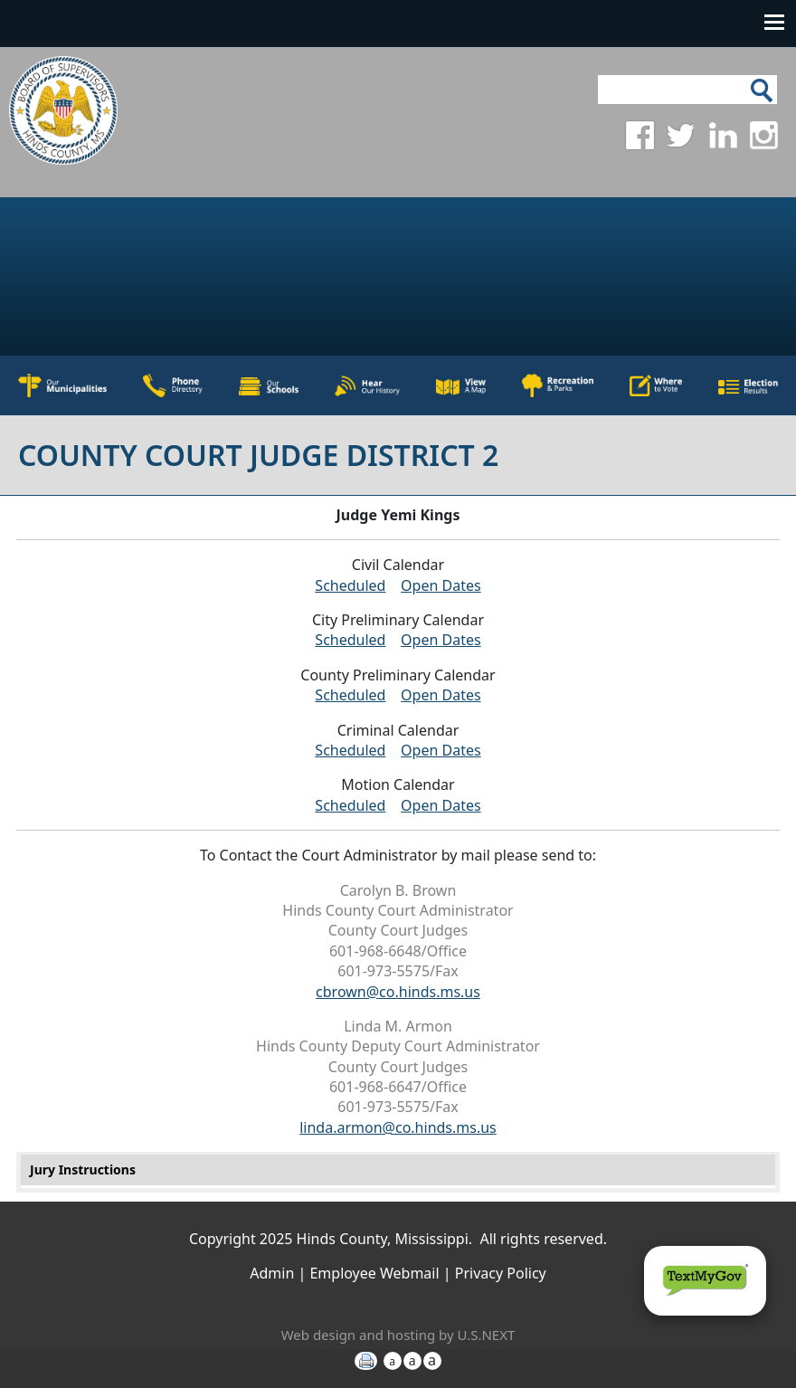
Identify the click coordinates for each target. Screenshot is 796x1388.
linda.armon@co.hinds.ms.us (398, 1127)
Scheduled (350, 585)
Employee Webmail (374, 1273)
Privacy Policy (500, 1273)
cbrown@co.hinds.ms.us (398, 992)
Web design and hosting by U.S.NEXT (398, 1335)
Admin (272, 1273)
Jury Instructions (83, 1169)
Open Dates (441, 585)
